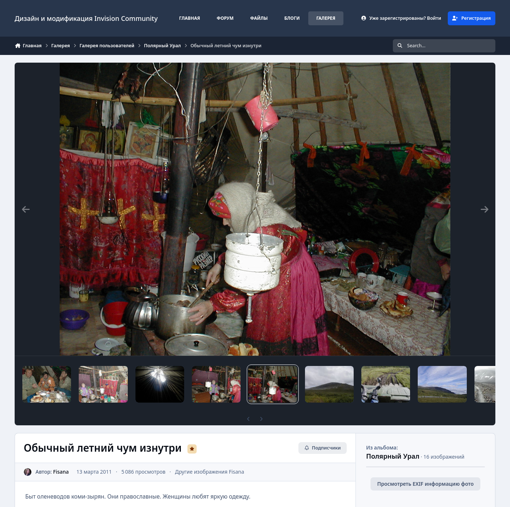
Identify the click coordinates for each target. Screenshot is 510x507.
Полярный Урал (393, 456)
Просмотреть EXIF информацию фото (425, 483)
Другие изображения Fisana (209, 471)
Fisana (61, 471)
